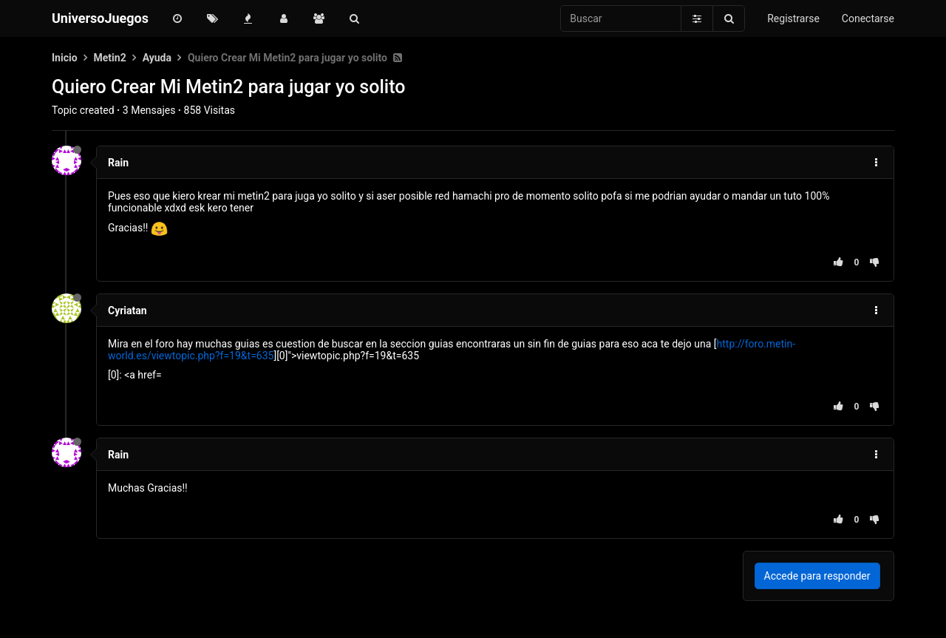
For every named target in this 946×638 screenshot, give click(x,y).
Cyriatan (127, 310)
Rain (118, 163)
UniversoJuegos (100, 18)
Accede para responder (817, 576)
